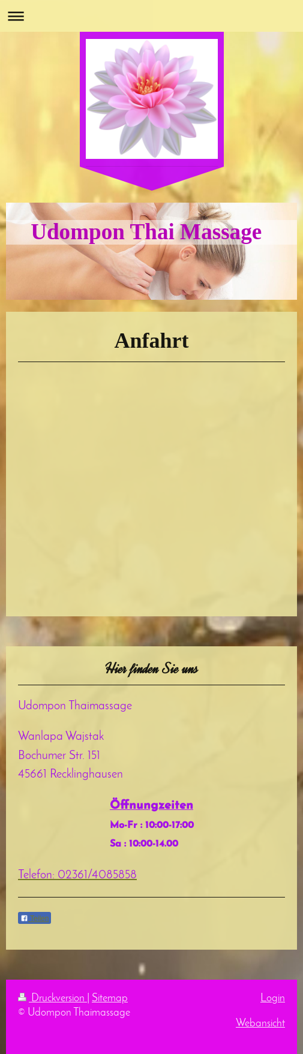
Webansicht (260, 1024)
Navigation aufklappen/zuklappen (151, 16)
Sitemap (110, 998)
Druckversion (52, 998)
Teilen (34, 918)
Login (272, 998)
